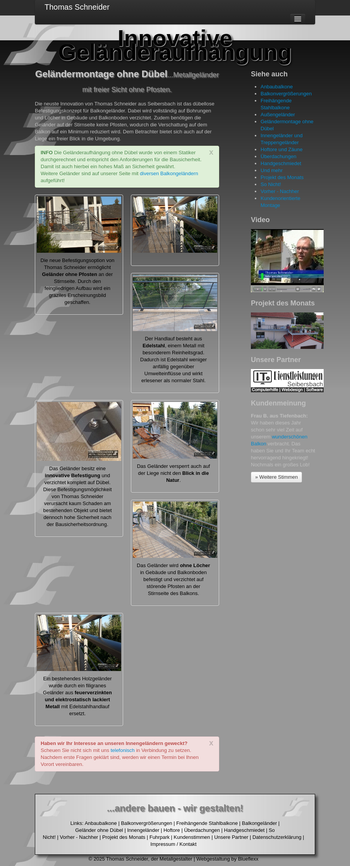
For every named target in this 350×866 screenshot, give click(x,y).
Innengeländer (143, 830)
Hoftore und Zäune (281, 149)
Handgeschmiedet (281, 163)
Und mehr (272, 170)
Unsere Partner (231, 837)
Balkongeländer (259, 823)
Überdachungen (279, 156)
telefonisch (123, 750)
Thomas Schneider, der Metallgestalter (149, 859)
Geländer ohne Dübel (99, 830)
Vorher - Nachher (280, 191)
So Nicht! (271, 184)
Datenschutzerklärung (276, 837)
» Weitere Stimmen (276, 477)
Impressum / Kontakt (173, 844)
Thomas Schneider (77, 7)
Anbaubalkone (277, 87)
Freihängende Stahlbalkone (207, 823)
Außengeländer (278, 114)
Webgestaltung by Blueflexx (227, 859)
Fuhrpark (159, 837)
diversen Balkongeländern (169, 173)
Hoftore (171, 830)
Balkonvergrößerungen (286, 94)
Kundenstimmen (192, 837)
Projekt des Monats (282, 177)
